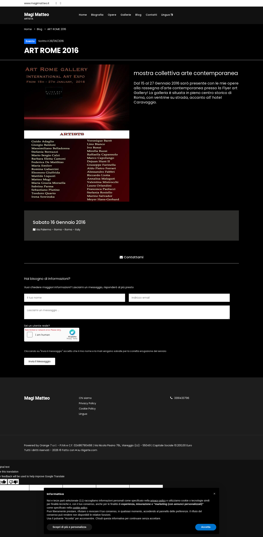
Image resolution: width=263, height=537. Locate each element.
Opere (112, 15)
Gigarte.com (89, 450)
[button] (214, 494)
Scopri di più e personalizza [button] (69, 527)
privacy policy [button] (158, 500)
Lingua (167, 15)
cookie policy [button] (80, 507)
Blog (138, 15)
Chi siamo (85, 398)
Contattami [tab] (131, 257)
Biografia (97, 15)
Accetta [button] (205, 527)
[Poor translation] (13, 482)
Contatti (151, 15)
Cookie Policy (87, 409)
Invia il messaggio (40, 361)
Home (83, 15)
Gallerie (126, 15)
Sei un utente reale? (37, 326)
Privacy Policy (87, 403)
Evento (30, 41)
